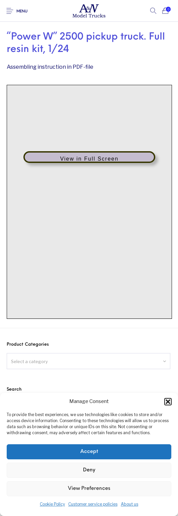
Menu (21, 11)
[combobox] (88, 361)
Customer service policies (92, 504)
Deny (89, 470)
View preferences (89, 488)
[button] (168, 401)
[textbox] (88, 361)
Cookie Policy (52, 504)
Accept (89, 451)
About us (129, 504)
